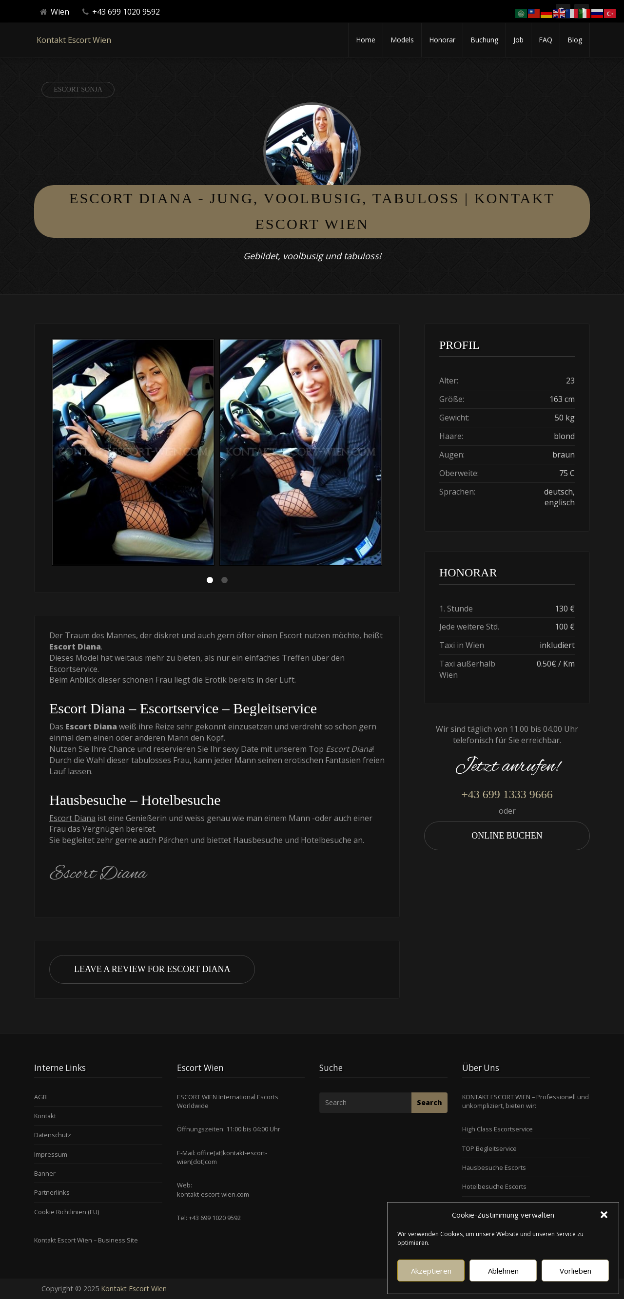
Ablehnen (503, 1271)
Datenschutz (52, 1134)
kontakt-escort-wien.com (213, 1194)
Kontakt (45, 1115)
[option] (133, 453)
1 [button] (209, 580)
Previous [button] (49, 453)
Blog (574, 39)
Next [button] (384, 453)
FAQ (545, 39)
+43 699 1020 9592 (214, 1217)
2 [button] (224, 580)
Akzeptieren (431, 1271)
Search (429, 1102)
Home (365, 39)
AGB (40, 1096)
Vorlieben (575, 1271)
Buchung (484, 39)
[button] (604, 1215)
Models (402, 39)
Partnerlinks (52, 1192)
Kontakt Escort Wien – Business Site (86, 1240)
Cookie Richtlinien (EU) (66, 1211)
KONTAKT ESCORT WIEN (496, 1096)
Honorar (442, 39)
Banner (45, 1173)
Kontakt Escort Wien (74, 40)
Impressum (50, 1154)
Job (518, 39)
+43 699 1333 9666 (507, 794)
